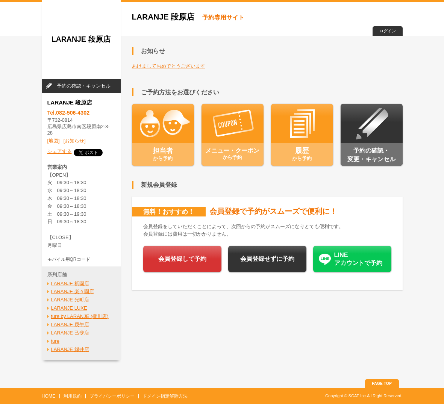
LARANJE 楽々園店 (72, 291)
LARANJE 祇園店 (70, 283)
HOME (49, 396)
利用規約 (73, 396)
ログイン (387, 31)
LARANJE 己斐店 (70, 333)
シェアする (59, 151)
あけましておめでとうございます (168, 66)
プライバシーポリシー (112, 396)
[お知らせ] (75, 141)
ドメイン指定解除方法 (165, 396)
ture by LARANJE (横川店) (80, 316)
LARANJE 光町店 (70, 300)
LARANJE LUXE (69, 308)
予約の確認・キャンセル (84, 86)
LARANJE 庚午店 (70, 324)
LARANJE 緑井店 (70, 349)
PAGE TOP (382, 383)
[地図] (53, 141)
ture (55, 341)
